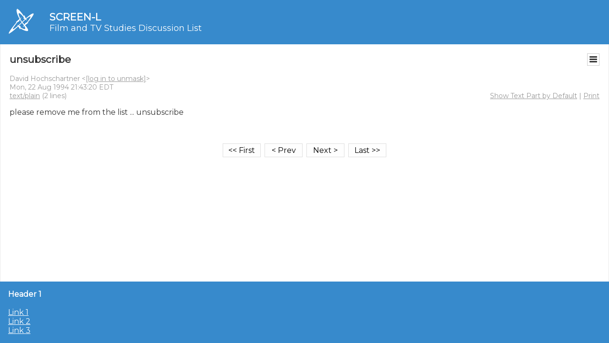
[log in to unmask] (116, 78)
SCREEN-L (75, 17)
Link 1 (18, 312)
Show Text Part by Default (533, 95)
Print (591, 95)
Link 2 (19, 321)
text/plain (25, 95)
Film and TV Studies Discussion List (125, 28)
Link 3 (19, 330)
